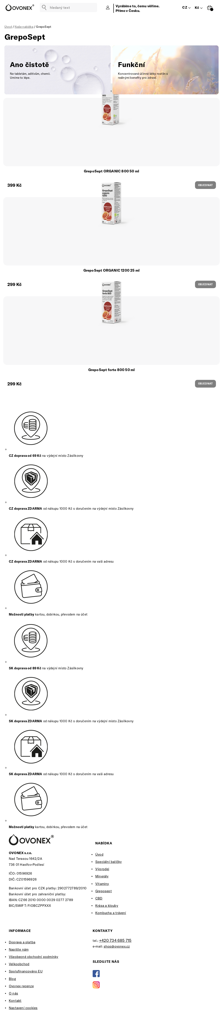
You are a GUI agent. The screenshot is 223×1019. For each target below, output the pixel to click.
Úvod (99, 854)
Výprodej (102, 869)
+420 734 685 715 (115, 940)
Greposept (103, 891)
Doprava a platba (22, 942)
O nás (13, 993)
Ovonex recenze (21, 986)
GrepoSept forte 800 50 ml (111, 370)
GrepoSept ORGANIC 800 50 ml (111, 171)
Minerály (102, 876)
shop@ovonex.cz (117, 946)
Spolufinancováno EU (26, 971)
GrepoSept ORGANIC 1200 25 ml (111, 270)
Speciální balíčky (108, 862)
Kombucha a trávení (110, 913)
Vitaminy (102, 884)
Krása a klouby (106, 905)
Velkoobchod (19, 964)
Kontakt (15, 1000)
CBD (99, 898)
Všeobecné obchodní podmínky (33, 957)
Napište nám (18, 949)
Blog (12, 979)
